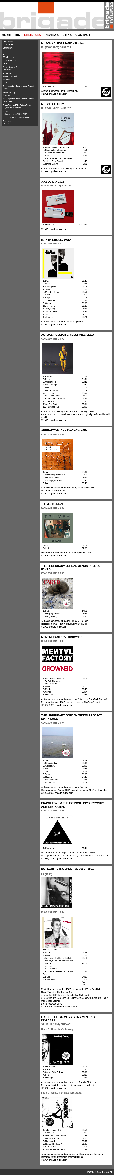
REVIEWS (51, 34)
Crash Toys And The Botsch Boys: (20, 107)
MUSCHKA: (20, 43)
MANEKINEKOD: (20, 62)
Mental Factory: (20, 94)
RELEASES (32, 34)
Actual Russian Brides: (20, 69)
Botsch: (20, 113)
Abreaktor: (20, 75)
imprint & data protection (99, 1172)
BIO (17, 34)
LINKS (67, 34)
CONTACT (82, 34)
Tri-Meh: (20, 81)
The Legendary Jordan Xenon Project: (20, 88)
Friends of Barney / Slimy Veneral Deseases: (20, 121)
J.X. (20, 56)
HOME (6, 34)
